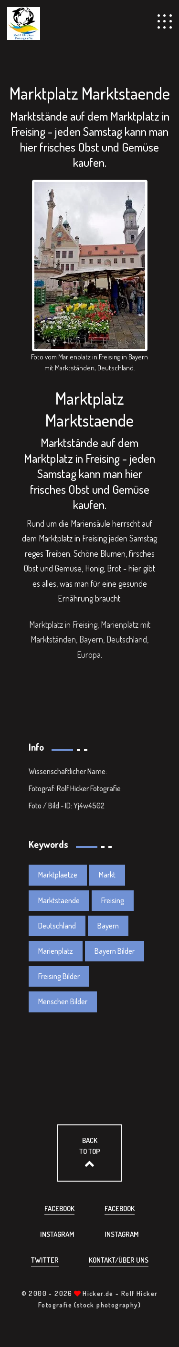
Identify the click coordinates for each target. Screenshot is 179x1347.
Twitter (45, 1260)
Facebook (59, 1208)
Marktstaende (59, 900)
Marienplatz (55, 951)
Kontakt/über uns (118, 1260)
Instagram (57, 1234)
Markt (107, 874)
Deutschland (57, 925)
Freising (112, 900)
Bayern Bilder (115, 951)
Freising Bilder (59, 976)
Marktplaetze (57, 874)
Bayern (108, 925)
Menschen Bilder (62, 1001)
